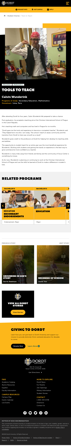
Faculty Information (9, 390)
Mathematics (18, 84)
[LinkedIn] (46, 413)
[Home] (5, 16)
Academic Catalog (8, 382)
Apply (50, 9)
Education (7, 84)
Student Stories (13, 16)
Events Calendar (7, 400)
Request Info (21, 9)
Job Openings (42, 388)
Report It (4, 440)
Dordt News (41, 382)
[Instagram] (40, 413)
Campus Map (6, 397)
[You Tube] (30, 413)
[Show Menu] (67, 3)
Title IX (57, 437)
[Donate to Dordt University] (18, 346)
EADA (12, 440)
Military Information (44, 390)
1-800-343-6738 (43, 400)
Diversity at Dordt (22, 440)
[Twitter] (35, 413)
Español (5, 388)
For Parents (41, 385)
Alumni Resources (8, 385)
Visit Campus (37, 9)
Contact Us (41, 405)
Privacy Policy (6, 437)
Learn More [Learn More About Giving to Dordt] (34, 346)
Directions (40, 403)
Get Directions (35, 372)
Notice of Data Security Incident (42, 437)
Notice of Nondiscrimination (21, 437)
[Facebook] (25, 413)
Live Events (6, 403)
